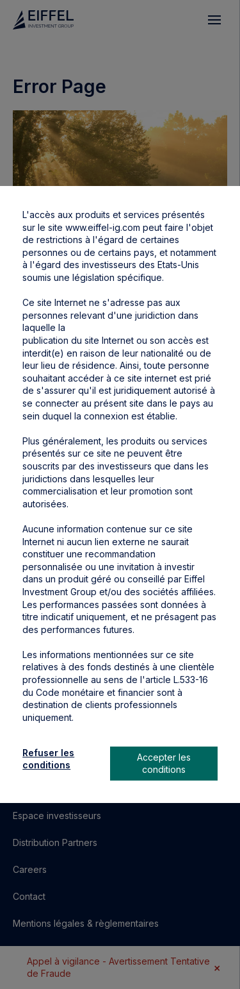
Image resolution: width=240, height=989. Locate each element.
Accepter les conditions (164, 763)
